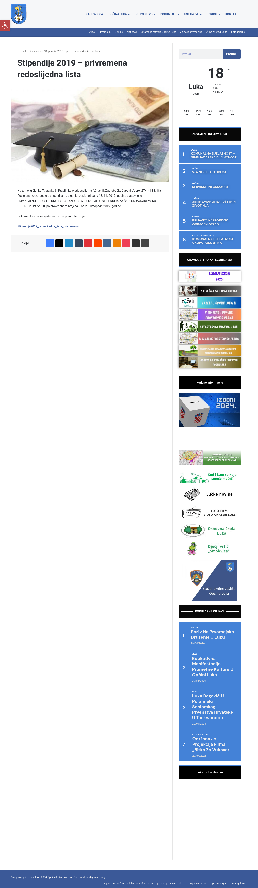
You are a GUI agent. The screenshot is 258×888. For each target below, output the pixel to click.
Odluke (119, 31)
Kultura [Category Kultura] (196, 732)
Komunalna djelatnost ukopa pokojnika (211, 238)
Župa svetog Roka (216, 31)
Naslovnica (94, 14)
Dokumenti (168, 14)
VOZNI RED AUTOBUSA (208, 171)
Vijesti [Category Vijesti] (194, 625)
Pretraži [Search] (231, 54)
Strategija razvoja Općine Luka (158, 31)
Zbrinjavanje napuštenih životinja (212, 202)
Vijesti (92, 31)
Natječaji (132, 31)
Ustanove (191, 14)
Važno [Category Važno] (194, 150)
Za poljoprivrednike (191, 31)
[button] (5, 25)
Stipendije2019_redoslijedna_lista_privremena (48, 226)
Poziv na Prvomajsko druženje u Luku (213, 631)
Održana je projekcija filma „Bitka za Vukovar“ (212, 741)
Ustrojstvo (144, 14)
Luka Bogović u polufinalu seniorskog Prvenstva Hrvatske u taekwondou (213, 704)
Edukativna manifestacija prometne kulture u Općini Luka (213, 664)
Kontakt (231, 14)
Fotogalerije (238, 31)
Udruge (212, 14)
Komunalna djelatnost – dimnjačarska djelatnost (212, 155)
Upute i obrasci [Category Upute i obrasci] (200, 234)
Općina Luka (118, 14)
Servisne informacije (209, 186)
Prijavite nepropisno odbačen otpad (209, 220)
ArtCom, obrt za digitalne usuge (88, 874)
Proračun (105, 31)
